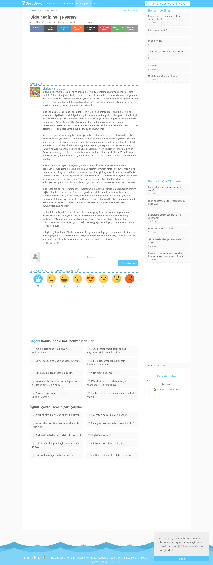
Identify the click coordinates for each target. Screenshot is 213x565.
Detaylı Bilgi (166, 550)
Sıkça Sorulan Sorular (137, 557)
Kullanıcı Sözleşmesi (110, 557)
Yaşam (54, 10)
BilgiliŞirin (34, 22)
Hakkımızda (58, 557)
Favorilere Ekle (129, 10)
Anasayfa (34, 10)
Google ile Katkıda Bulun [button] (167, 389)
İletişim (71, 557)
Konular (45, 10)
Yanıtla (45, 243)
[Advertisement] (84, 55)
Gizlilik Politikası (87, 557)
